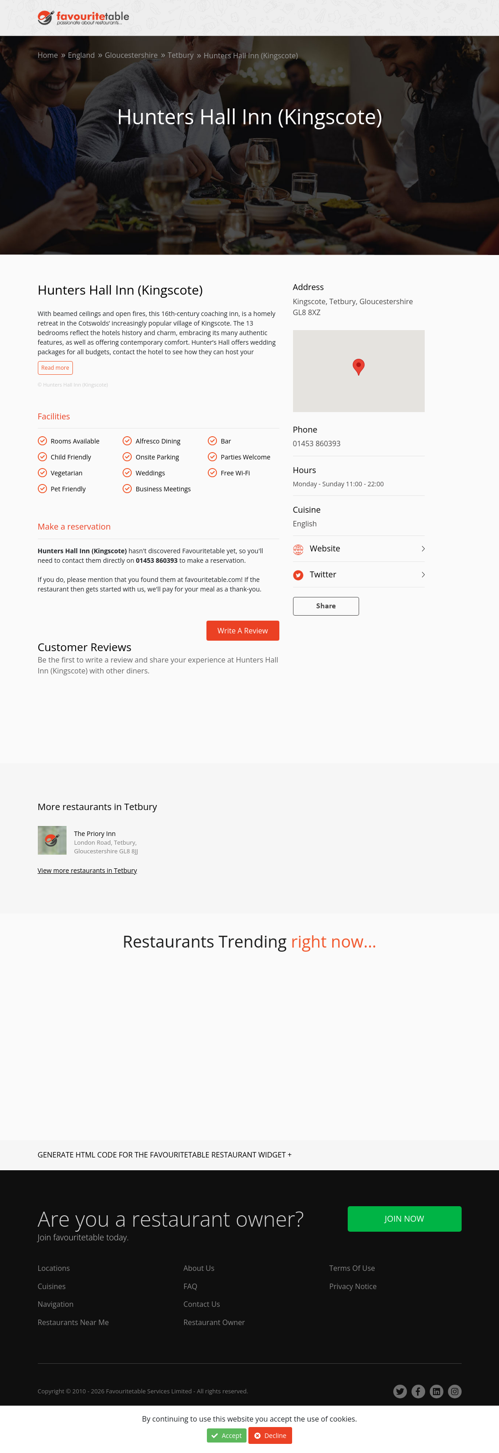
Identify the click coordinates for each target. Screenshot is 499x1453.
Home (48, 56)
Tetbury (182, 56)
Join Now (404, 1218)
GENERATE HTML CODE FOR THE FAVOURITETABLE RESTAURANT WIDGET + (165, 1155)
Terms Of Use (352, 1268)
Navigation (56, 1305)
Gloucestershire (132, 56)
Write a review (242, 631)
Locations (54, 1268)
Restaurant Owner (214, 1323)
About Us (199, 1268)
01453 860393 (317, 443)
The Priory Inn (95, 833)
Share (326, 606)
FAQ (190, 1286)
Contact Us (201, 1305)
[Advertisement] (158, 715)
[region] (359, 375)
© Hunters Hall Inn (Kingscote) (73, 384)
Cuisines (52, 1286)
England (82, 56)
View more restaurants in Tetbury (87, 871)
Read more (55, 368)
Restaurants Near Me (74, 1323)
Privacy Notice (353, 1286)
